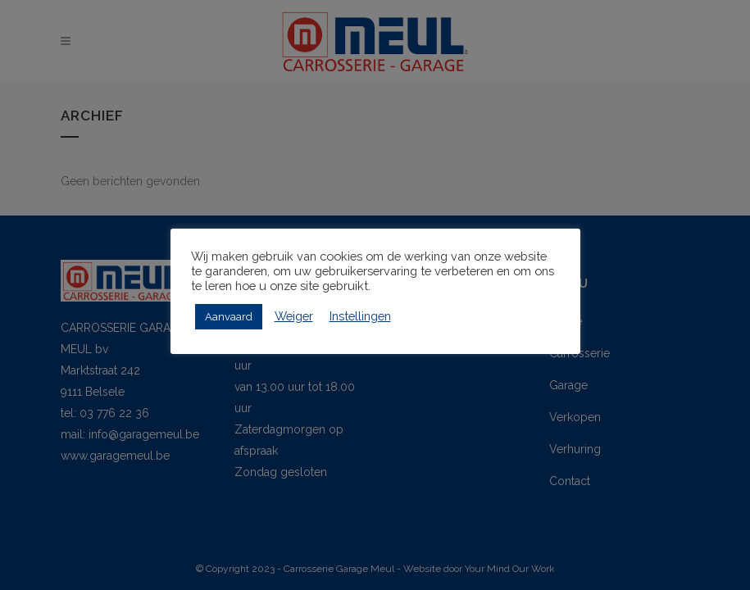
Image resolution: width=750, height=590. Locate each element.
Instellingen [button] (360, 316)
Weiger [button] (294, 316)
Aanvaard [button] (228, 317)
